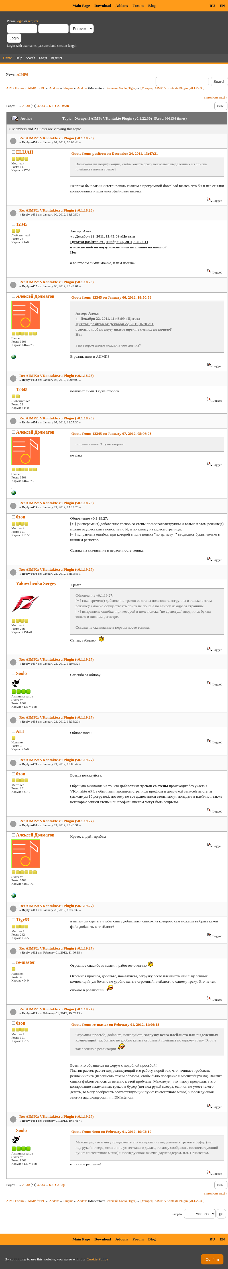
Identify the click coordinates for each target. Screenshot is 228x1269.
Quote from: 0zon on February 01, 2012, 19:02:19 (111, 1131)
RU (212, 5)
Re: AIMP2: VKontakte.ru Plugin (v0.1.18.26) (56, 138)
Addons (121, 5)
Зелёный (111, 88)
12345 (22, 224)
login (20, 21)
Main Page (81, 5)
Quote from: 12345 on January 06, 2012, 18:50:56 (111, 297)
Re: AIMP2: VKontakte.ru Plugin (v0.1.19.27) (56, 569)
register (33, 21)
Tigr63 (22, 919)
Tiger (132, 88)
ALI (20, 731)
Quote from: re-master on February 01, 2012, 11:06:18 (115, 1024)
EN (222, 5)
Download (102, 5)
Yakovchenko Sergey (36, 583)
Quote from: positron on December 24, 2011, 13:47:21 (114, 153)
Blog (152, 5)
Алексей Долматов (35, 296)
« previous (211, 97)
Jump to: (177, 1214)
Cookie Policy (97, 1259)
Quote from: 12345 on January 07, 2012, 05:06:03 (111, 433)
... (20, 106)
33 (43, 106)
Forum (138, 5)
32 (38, 106)
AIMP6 (22, 74)
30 (28, 106)
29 (23, 106)
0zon (20, 516)
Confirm (212, 1259)
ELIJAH (24, 152)
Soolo (123, 88)
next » (223, 97)
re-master (25, 962)
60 (50, 106)
